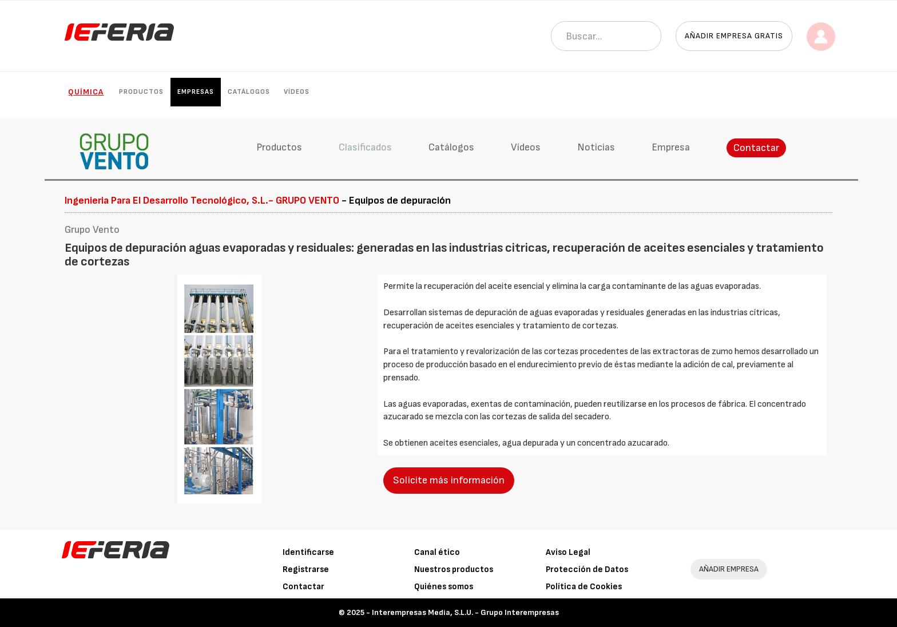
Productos (141, 92)
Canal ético (437, 552)
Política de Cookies (584, 586)
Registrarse (306, 569)
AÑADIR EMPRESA (729, 569)
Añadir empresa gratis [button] (734, 36)
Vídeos (296, 92)
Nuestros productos (453, 569)
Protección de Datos (587, 569)
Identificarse (308, 552)
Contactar (756, 148)
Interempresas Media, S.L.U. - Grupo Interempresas (465, 612)
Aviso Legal (568, 552)
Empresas (195, 92)
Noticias (596, 147)
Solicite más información (449, 480)
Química (86, 92)
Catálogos (249, 92)
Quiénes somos (443, 586)
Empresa (671, 147)
